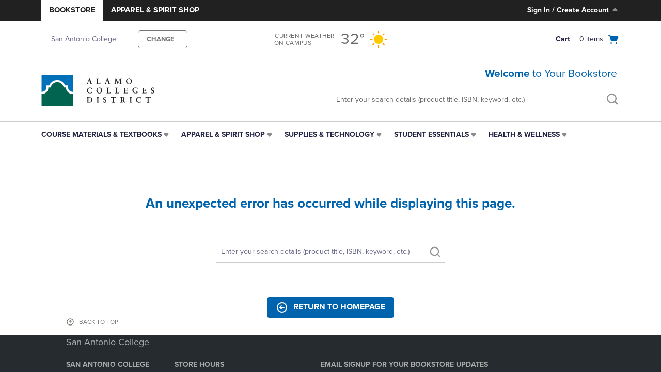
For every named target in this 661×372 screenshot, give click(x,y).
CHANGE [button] (161, 39)
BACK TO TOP (98, 322)
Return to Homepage (330, 307)
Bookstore (72, 9)
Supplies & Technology (329, 134)
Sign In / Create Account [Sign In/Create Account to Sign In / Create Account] (573, 9)
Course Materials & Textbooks (101, 134)
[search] (612, 100)
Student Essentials (431, 134)
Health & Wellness (524, 134)
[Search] (330, 252)
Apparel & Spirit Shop (155, 9)
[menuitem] (106, 135)
